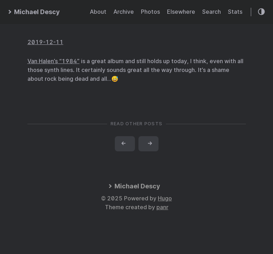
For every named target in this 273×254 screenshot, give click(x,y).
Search (211, 11)
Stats (235, 11)
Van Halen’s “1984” (53, 61)
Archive (123, 11)
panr (162, 207)
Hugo (165, 198)
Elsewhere (181, 11)
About (98, 11)
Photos (150, 11)
